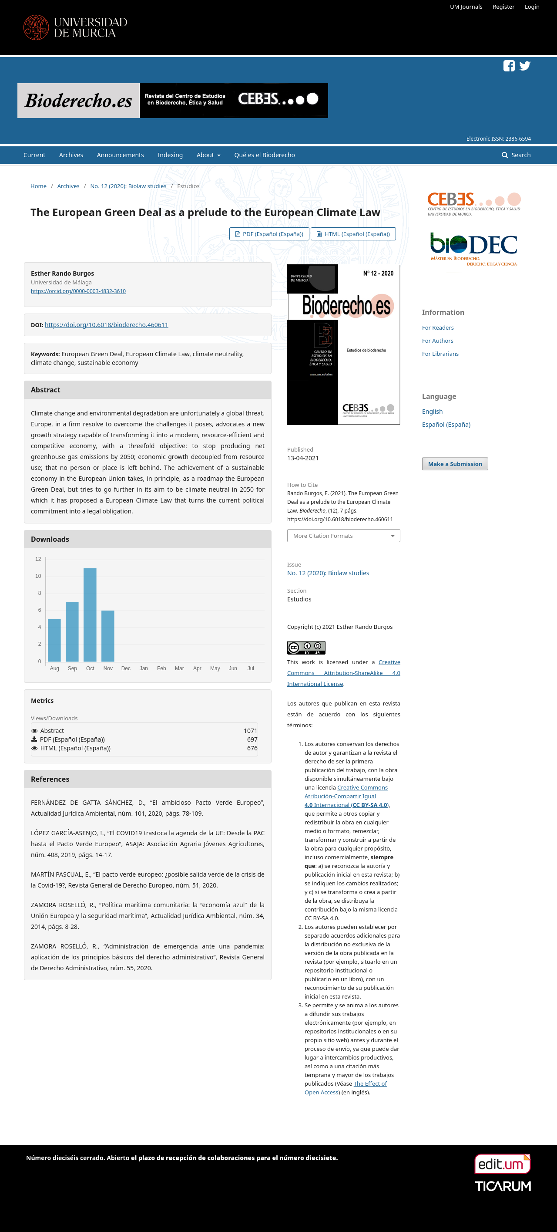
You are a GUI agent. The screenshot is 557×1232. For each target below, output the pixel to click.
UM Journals (466, 6)
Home (38, 186)
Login (532, 6)
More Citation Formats (323, 536)
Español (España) (446, 424)
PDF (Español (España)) (272, 234)
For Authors (437, 340)
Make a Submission (455, 464)
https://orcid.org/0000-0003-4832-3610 (78, 291)
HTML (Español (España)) (356, 234)
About (206, 155)
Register (503, 6)
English (432, 411)
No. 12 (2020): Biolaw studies (128, 186)
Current (34, 155)
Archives (71, 155)
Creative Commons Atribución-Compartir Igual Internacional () (347, 796)
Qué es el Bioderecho (265, 155)
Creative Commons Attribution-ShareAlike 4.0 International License (343, 673)
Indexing (170, 155)
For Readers (438, 327)
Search (520, 155)
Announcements (120, 155)
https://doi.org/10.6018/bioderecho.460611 (106, 325)
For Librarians (440, 354)
